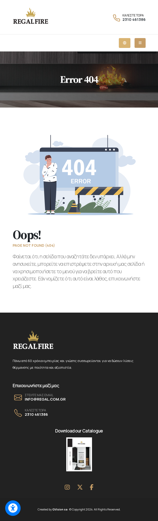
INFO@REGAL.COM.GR (45, 399)
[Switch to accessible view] (13, 508)
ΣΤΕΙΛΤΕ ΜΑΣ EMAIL (39, 395)
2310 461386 (134, 19)
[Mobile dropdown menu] (140, 43)
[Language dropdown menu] (124, 43)
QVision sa (60, 509)
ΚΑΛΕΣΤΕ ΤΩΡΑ (133, 15)
